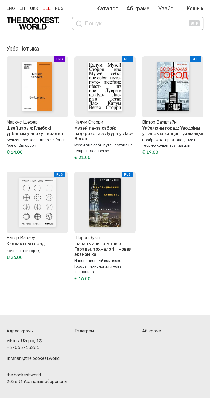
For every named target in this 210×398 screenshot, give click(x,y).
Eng (11, 8)
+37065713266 (23, 347)
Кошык (194, 8)
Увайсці (168, 8)
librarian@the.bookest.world (33, 358)
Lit (22, 8)
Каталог (107, 8)
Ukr (34, 8)
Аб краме (138, 8)
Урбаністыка (23, 48)
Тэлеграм (84, 331)
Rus (59, 8)
